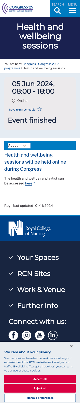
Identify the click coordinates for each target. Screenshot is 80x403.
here (28, 183)
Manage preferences (40, 397)
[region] (40, 372)
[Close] (71, 346)
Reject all (40, 388)
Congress (29, 64)
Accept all (40, 379)
